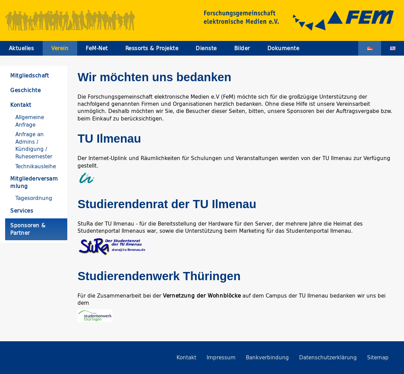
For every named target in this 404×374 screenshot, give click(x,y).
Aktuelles (21, 48)
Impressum (221, 357)
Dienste (206, 48)
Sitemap (378, 357)
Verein (59, 48)
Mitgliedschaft (29, 75)
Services (21, 210)
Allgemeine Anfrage (29, 121)
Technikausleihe (35, 166)
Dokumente (283, 48)
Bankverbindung (267, 357)
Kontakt (20, 105)
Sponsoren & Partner (28, 229)
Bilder (242, 48)
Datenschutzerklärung (328, 357)
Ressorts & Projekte (152, 48)
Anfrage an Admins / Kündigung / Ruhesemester (33, 145)
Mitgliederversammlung (34, 182)
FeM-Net (97, 48)
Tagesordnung (33, 198)
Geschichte (25, 90)
